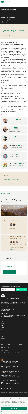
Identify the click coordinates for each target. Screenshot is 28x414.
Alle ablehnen (3, 411)
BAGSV (11, 315)
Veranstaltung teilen (5, 193)
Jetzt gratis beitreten (21, 289)
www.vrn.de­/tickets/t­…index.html (11, 96)
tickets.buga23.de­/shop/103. (7, 88)
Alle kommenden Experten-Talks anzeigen (9, 354)
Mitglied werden (4, 5)
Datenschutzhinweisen (9, 405)
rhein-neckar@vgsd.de (6, 106)
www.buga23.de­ (12, 93)
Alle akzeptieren (14, 408)
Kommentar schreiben (9, 272)
